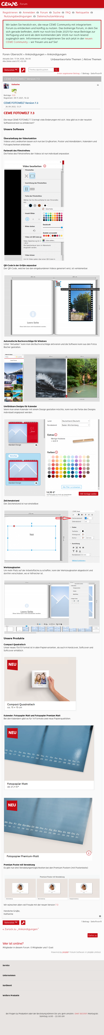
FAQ (68, 12)
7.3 (56, 904)
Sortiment (52, 985)
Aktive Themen (92, 59)
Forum (44, 12)
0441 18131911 (81, 1013)
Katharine (16, 84)
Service (52, 965)
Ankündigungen (34, 54)
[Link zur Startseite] (24, 4)
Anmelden (29, 12)
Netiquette (82, 12)
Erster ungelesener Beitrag (68, 73)
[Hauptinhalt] (52, 484)
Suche (56, 12)
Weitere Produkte (52, 995)
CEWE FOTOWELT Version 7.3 (21, 103)
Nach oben (100, 916)
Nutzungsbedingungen (18, 16)
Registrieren (10, 12)
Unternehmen (52, 975)
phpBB (65, 952)
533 (13, 95)
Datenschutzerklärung (50, 16)
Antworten (9, 70)
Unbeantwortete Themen (66, 59)
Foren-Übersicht (12, 54)
